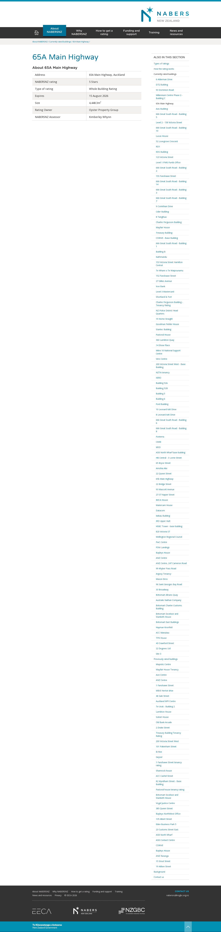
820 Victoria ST (163, 531)
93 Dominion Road (165, 89)
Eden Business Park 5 (166, 824)
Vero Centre (161, 358)
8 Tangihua (161, 216)
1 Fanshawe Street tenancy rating (169, 764)
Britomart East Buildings (167, 622)
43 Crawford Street (165, 643)
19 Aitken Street (163, 866)
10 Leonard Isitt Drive (166, 409)
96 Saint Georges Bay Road (169, 584)
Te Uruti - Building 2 (165, 706)
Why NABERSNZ (79, 33)
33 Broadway (162, 589)
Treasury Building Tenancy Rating (168, 734)
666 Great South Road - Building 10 (171, 129)
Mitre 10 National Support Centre (168, 352)
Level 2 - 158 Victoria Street (169, 122)
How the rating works (164, 68)
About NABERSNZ (54, 30)
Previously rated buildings (166, 659)
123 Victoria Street (164, 157)
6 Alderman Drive (164, 79)
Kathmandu (161, 256)
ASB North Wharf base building (170, 452)
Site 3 (158, 653)
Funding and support (131, 33)
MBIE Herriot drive (164, 690)
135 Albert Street (164, 819)
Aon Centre (161, 674)
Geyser (159, 757)
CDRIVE (159, 845)
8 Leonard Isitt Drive (165, 414)
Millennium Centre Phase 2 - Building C (169, 97)
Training (154, 32)
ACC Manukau (162, 632)
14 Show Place (163, 345)
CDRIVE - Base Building (167, 238)
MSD (158, 447)
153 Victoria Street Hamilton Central (169, 264)
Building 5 (160, 393)
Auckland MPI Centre (166, 701)
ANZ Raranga (162, 856)
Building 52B (162, 388)
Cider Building (162, 211)
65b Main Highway (164, 478)
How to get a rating (104, 33)
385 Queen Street (164, 808)
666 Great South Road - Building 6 (171, 421)
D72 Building (162, 84)
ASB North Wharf (164, 834)
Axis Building (162, 108)
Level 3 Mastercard (165, 291)
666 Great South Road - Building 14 (171, 183)
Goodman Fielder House (167, 324)
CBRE (158, 442)
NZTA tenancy (163, 372)
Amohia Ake (161, 468)
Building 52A (162, 383)
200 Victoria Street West (167, 741)
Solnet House (162, 717)
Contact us (159, 877)
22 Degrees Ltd (163, 648)
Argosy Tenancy (163, 573)
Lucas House (162, 136)
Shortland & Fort (164, 296)
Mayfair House (163, 227)
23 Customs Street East (167, 829)
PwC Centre (161, 542)
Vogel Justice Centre (165, 803)
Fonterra (160, 436)
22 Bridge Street (163, 484)
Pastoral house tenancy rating (170, 789)
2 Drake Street (163, 727)
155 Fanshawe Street (166, 176)
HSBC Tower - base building (169, 526)
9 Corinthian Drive (164, 206)
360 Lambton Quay (165, 340)
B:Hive (159, 751)
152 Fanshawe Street (166, 275)
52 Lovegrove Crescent (167, 141)
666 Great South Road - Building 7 (171, 199)
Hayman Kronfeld (164, 627)
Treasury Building (164, 232)
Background (159, 871)
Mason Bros (162, 579)
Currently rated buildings (165, 74)
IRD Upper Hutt (163, 521)
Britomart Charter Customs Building (169, 607)
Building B (160, 251)
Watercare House (164, 505)
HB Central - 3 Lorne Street (169, 457)
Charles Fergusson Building (169, 222)
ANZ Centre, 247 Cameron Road (171, 563)
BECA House (162, 500)
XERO (158, 377)
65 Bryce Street (163, 463)
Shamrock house (164, 770)
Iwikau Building (163, 515)
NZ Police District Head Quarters (167, 312)
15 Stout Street (163, 861)
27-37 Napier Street (165, 494)
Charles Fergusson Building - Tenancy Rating (169, 304)
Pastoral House (163, 334)
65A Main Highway (164, 103)
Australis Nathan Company (168, 600)
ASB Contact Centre (165, 840)
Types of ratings (161, 63)
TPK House (161, 638)
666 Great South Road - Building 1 (171, 245)
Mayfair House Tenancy (167, 669)
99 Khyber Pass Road (166, 568)
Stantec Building (163, 329)
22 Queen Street (163, 473)
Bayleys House (163, 552)
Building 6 (160, 398)
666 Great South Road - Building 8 (171, 430)
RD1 (158, 146)
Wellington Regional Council (169, 536)
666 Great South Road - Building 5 (171, 116)
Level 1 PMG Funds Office (168, 162)
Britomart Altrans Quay (167, 594)
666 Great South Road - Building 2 (171, 169)
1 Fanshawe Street (165, 685)
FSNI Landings (163, 547)
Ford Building (162, 404)
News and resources (176, 33)
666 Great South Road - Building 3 (171, 191)
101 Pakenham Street (166, 746)
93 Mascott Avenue (165, 489)
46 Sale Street (162, 696)
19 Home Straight (164, 318)
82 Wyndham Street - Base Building (168, 783)
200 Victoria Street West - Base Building (170, 366)
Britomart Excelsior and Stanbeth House (167, 615)
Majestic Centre (163, 664)
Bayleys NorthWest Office (168, 813)
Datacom (160, 510)
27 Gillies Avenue (164, 281)
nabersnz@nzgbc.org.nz (177, 895)
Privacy (58, 895)
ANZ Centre (161, 558)
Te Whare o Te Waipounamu (169, 270)
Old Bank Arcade (164, 722)
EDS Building (162, 151)
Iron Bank (160, 286)
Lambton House (163, 711)
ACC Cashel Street (164, 776)
